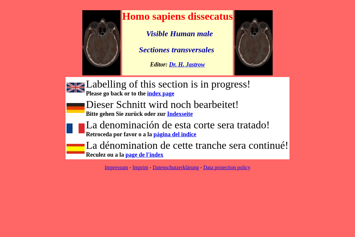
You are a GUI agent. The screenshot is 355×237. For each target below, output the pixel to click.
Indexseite (180, 114)
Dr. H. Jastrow (187, 64)
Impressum (116, 167)
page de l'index (144, 154)
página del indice (174, 134)
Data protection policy (226, 167)
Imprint (140, 167)
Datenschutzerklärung (175, 167)
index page (161, 93)
